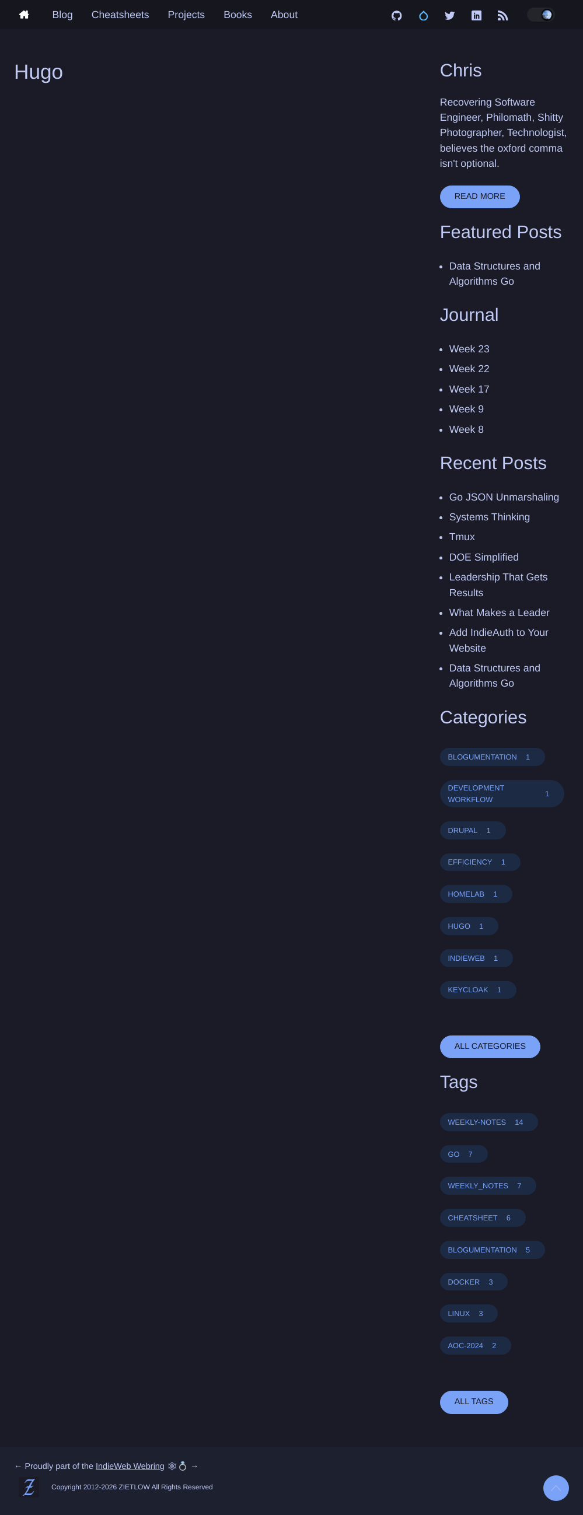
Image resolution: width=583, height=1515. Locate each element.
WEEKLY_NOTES (488, 1185)
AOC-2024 (475, 1345)
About (284, 14)
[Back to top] (556, 1488)
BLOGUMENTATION (492, 756)
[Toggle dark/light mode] (541, 15)
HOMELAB (476, 894)
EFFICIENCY (480, 861)
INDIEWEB (476, 958)
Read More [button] (480, 196)
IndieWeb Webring (130, 1466)
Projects (186, 14)
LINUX (469, 1313)
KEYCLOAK (478, 989)
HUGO (469, 926)
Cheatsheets (120, 14)
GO (463, 1154)
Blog (63, 14)
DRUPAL (472, 830)
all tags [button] (474, 1401)
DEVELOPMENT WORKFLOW (502, 793)
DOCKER (474, 1281)
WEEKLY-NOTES (489, 1122)
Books (238, 14)
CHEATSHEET (482, 1217)
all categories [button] (490, 1046)
